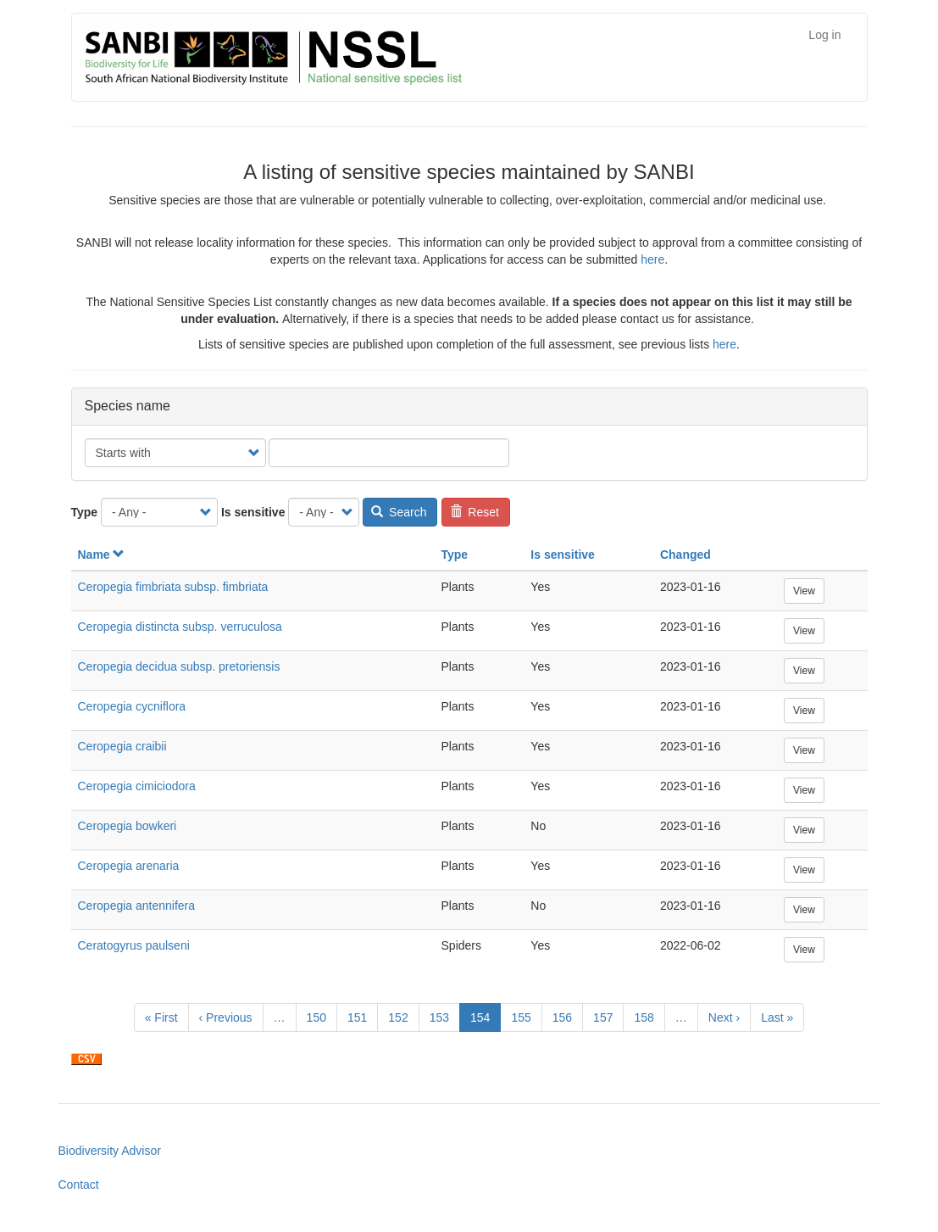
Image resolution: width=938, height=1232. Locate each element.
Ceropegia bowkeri (127, 826)
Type (84, 512)
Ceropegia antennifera (137, 905)
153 (444, 1016)
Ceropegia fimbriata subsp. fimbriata (173, 587)
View (804, 591)
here (652, 259)
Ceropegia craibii (122, 746)
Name (101, 554)
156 (566, 1016)
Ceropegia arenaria (129, 865)
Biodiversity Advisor (109, 1150)
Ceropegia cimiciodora (137, 786)
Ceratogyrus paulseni (134, 945)
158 (648, 1016)
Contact (78, 1184)
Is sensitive (253, 512)
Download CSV (86, 1059)
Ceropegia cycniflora (132, 706)
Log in (824, 35)
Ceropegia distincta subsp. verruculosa (180, 626)
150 (321, 1016)
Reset (474, 512)
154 (485, 1020)
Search (399, 512)
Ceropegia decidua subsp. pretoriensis (179, 666)
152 (402, 1016)
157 (607, 1016)
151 (361, 1016)
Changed (685, 554)
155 (525, 1016)
